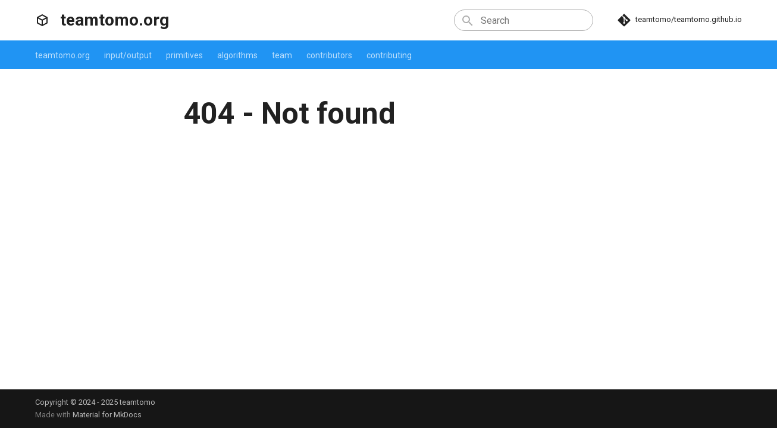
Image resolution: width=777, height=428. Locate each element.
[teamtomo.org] (42, 20)
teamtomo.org (62, 55)
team (282, 55)
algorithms (237, 55)
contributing (389, 55)
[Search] (524, 20)
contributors (329, 55)
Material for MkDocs (107, 414)
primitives (184, 55)
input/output (128, 55)
